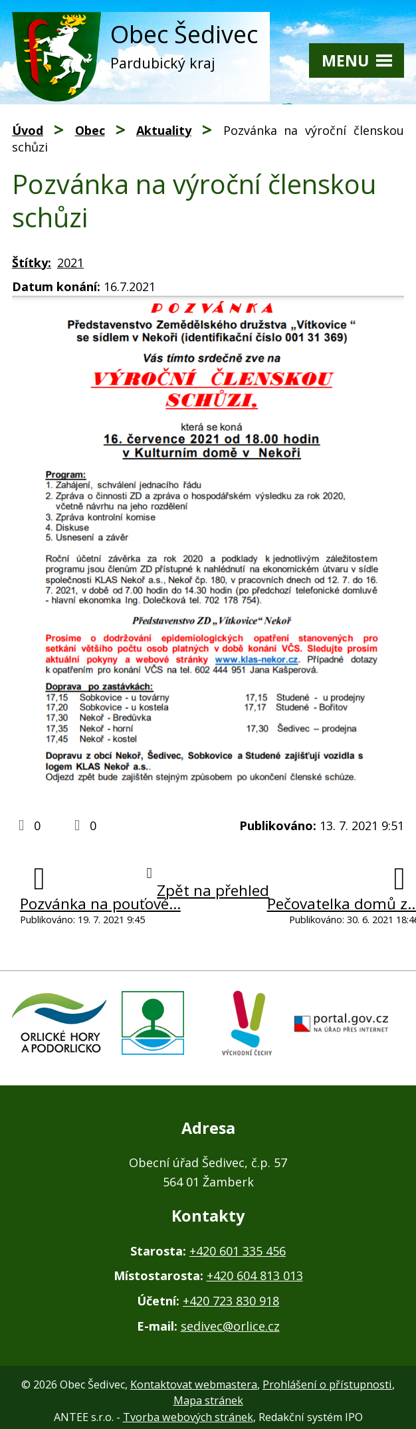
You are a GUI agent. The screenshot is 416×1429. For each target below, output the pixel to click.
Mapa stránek (208, 1400)
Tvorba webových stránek (188, 1417)
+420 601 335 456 (237, 1251)
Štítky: (31, 263)
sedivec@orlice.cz (230, 1326)
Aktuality (163, 130)
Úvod (27, 130)
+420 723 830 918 (231, 1301)
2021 (70, 263)
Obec (90, 130)
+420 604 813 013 (255, 1275)
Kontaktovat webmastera (193, 1384)
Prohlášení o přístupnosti (327, 1384)
